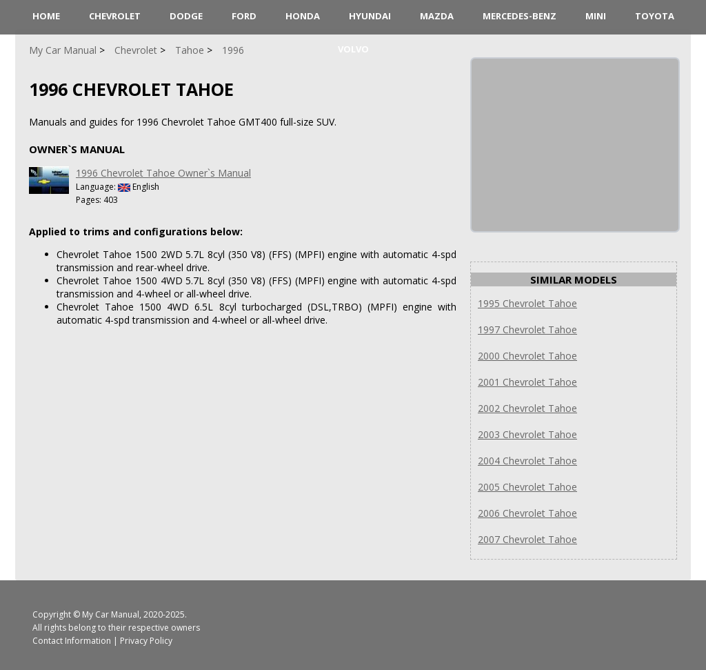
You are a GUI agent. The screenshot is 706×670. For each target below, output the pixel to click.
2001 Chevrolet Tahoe (527, 381)
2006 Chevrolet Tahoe (527, 513)
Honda (302, 16)
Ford (244, 16)
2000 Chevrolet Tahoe (527, 355)
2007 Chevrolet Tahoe (527, 539)
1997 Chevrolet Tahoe (527, 329)
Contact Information (71, 641)
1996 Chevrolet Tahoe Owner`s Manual (163, 172)
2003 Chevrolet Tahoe (527, 434)
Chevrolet (115, 16)
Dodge (186, 16)
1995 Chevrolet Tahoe (527, 303)
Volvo (353, 49)
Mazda (437, 16)
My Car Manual (110, 614)
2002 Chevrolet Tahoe (527, 408)
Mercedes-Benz (519, 16)
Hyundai (370, 16)
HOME (46, 16)
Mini (595, 16)
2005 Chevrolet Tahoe (527, 486)
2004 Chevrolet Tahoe (527, 460)
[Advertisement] (575, 145)
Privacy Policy (146, 641)
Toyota (654, 16)
